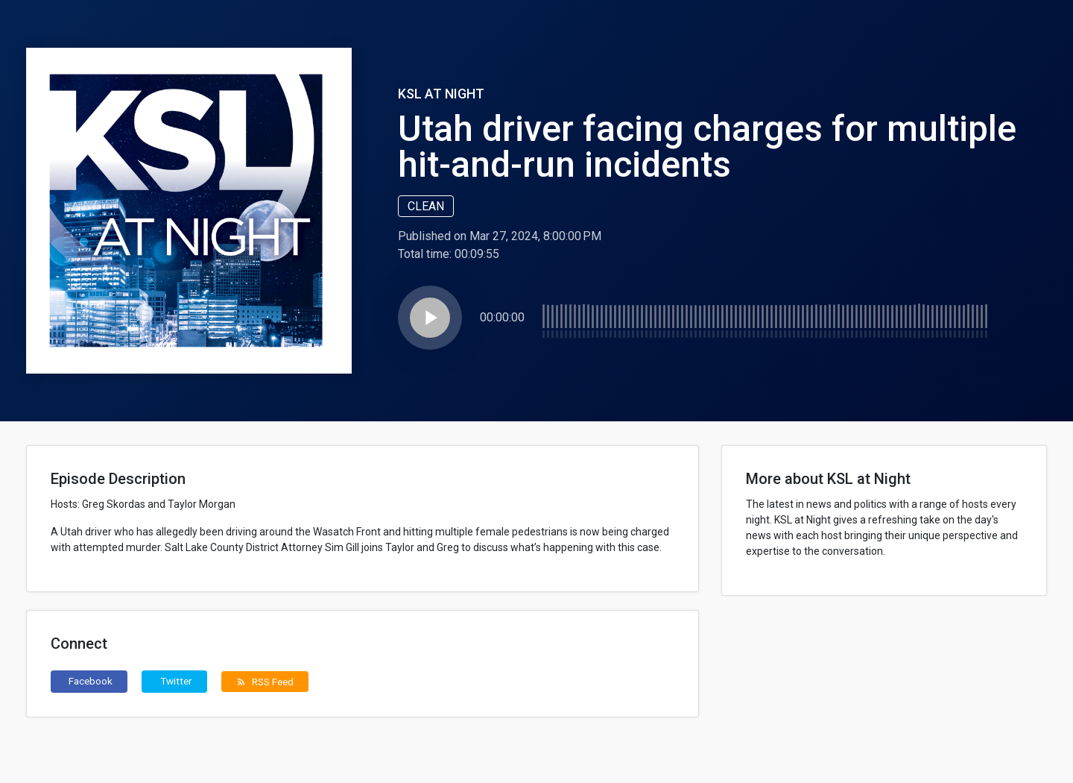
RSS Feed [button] (265, 682)
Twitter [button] (176, 681)
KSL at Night (441, 93)
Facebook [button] (91, 681)
